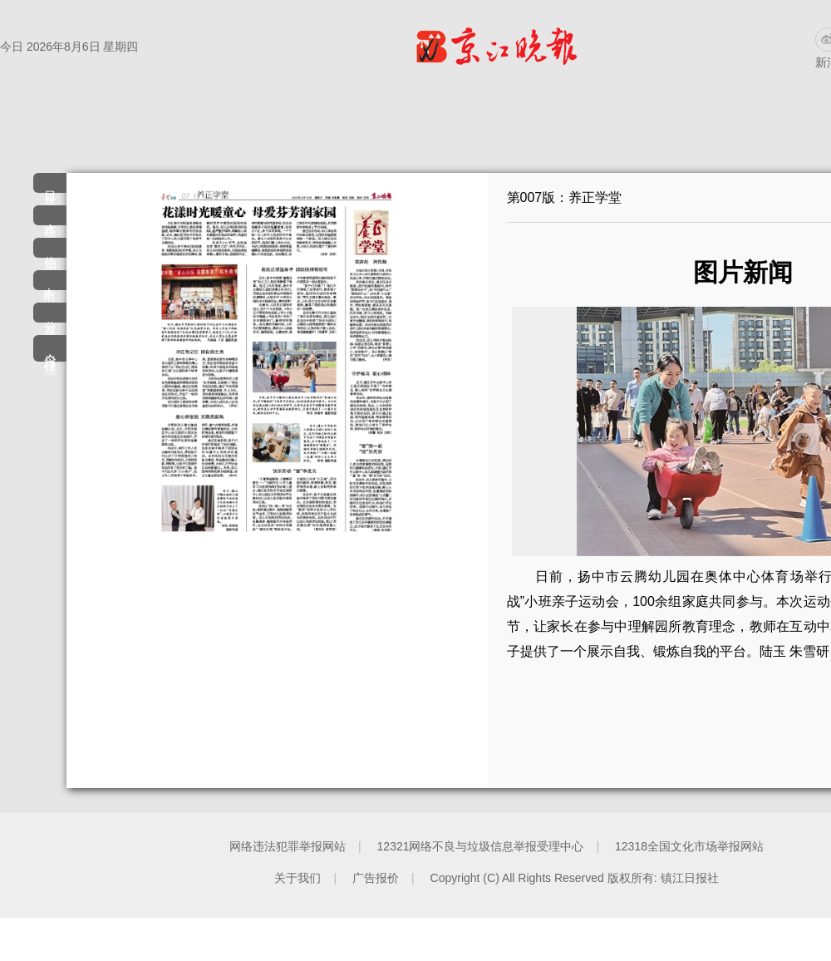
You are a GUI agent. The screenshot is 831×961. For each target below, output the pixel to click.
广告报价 (375, 878)
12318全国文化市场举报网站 (689, 846)
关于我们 (297, 878)
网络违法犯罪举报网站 (287, 846)
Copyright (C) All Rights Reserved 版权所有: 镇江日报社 (574, 878)
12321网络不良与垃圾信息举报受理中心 (480, 846)
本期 (50, 281)
